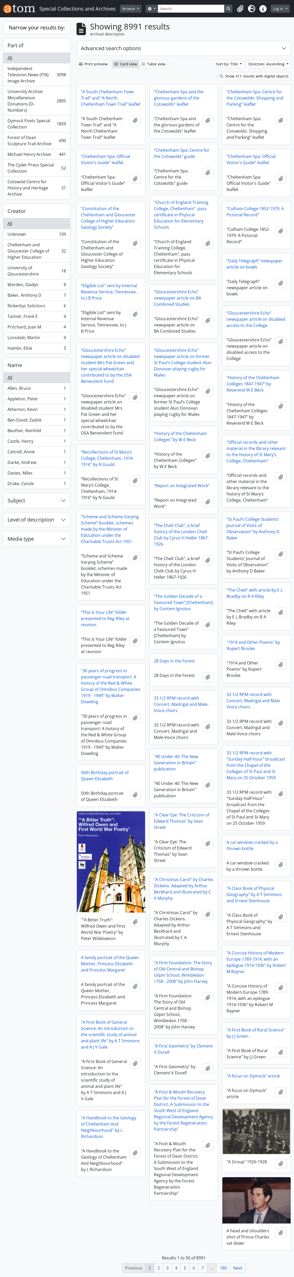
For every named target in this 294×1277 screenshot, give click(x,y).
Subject (16, 500)
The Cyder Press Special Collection (36, 168)
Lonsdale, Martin (36, 338)
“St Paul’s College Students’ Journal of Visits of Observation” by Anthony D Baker (253, 528)
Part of (15, 45)
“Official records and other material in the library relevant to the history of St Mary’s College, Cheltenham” (256, 451)
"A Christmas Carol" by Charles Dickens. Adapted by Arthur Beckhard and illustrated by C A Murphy (183, 889)
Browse (129, 8)
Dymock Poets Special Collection (36, 124)
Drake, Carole (36, 484)
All (9, 58)
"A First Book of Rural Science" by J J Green (256, 1033)
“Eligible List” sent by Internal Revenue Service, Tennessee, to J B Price (109, 292)
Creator (16, 211)
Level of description (30, 519)
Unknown (36, 235)
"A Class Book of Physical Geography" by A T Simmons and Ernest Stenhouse (254, 894)
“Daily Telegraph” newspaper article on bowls (255, 264)
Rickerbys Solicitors (36, 307)
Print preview (93, 64)
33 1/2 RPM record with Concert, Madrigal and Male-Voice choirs (181, 704)
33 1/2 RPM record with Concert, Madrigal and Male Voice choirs (253, 701)
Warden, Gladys (36, 285)
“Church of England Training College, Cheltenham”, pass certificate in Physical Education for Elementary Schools (181, 215)
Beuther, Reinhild (36, 431)
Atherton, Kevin (36, 410)
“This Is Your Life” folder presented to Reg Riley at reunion (105, 618)
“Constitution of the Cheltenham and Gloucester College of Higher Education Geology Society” (108, 218)
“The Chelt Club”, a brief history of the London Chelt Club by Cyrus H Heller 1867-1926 (181, 535)
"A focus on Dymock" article (253, 1076)
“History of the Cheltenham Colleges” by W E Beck (180, 436)
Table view (153, 64)
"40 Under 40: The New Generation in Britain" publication (176, 763)
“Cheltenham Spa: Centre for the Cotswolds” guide (181, 153)
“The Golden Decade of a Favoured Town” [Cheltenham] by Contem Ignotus (183, 602)
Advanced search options (111, 48)
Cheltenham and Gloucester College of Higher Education (36, 251)
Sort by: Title (227, 64)
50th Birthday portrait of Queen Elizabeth (105, 776)
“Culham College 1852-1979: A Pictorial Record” (255, 212)
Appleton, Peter (36, 400)
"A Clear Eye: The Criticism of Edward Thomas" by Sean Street (181, 821)
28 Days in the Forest (174, 661)
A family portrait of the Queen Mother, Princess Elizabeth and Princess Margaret (110, 964)
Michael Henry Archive (36, 155)
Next (237, 1268)
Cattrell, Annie (36, 453)
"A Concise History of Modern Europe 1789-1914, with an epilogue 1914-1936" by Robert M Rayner (256, 962)
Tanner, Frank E (36, 317)
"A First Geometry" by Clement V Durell (183, 1049)
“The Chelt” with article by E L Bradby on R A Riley (255, 593)
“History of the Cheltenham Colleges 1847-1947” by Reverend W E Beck (253, 384)
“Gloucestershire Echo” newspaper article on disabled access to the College (256, 319)
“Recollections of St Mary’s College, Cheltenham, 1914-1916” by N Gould (107, 458)
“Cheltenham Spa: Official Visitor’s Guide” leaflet (105, 159)
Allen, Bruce (36, 389)
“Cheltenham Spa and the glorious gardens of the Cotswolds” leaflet (178, 98)
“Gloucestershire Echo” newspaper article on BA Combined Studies (177, 298)
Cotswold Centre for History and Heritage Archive (36, 188)
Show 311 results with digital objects (254, 76)
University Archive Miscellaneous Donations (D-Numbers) (36, 101)
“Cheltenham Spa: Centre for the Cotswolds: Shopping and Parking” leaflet (255, 98)
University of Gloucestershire (36, 271)
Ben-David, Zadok (36, 421)
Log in (278, 8)
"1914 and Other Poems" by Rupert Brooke (253, 645)
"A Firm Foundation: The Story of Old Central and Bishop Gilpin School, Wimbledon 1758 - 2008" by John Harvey (183, 972)
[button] (240, 8)
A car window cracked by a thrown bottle (252, 845)
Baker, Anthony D (36, 296)
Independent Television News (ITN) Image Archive (36, 75)
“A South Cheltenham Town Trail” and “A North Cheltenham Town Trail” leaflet (110, 98)
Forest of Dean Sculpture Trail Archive (36, 141)
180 (223, 1268)
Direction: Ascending (266, 64)
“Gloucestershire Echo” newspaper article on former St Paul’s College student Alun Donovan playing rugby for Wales (183, 362)
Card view (125, 64)
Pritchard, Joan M (36, 328)
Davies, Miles (36, 474)
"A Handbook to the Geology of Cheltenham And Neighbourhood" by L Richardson (108, 1127)
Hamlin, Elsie (36, 349)
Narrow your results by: (37, 27)
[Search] (191, 9)
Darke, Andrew (36, 463)
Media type (20, 538)
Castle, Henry (36, 442)
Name (14, 365)
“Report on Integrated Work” (181, 485)
